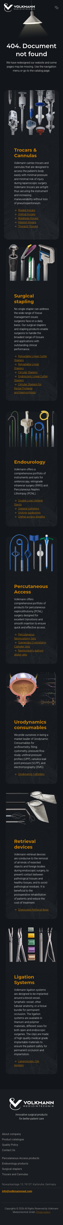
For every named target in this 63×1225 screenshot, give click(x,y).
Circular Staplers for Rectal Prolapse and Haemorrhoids (27, 401)
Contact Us (8, 1150)
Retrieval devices (25, 856)
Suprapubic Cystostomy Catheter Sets (30, 657)
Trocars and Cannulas (15, 1174)
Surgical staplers (12, 1169)
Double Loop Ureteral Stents (28, 515)
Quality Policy (10, 1144)
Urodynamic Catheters (29, 787)
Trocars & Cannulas (25, 165)
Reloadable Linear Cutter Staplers (30, 371)
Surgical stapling (24, 311)
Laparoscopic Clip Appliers (26, 1076)
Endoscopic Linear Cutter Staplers (31, 391)
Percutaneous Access (31, 601)
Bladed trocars (24, 223)
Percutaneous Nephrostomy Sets (25, 649)
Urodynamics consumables (30, 737)
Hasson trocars (25, 235)
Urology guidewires (27, 525)
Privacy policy (43, 1212)
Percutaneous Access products (20, 1158)
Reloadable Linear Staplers (26, 379)
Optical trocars (24, 227)
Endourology (29, 475)
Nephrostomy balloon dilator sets (29, 665)
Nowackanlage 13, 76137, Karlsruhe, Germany (29, 1184)
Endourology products (15, 1163)
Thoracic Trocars (26, 239)
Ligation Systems (24, 992)
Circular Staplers (25, 385)
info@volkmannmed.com (17, 1191)
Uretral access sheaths (29, 529)
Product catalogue (13, 1139)
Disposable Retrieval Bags (31, 922)
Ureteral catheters (26, 521)
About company (11, 1134)
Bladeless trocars (26, 231)
